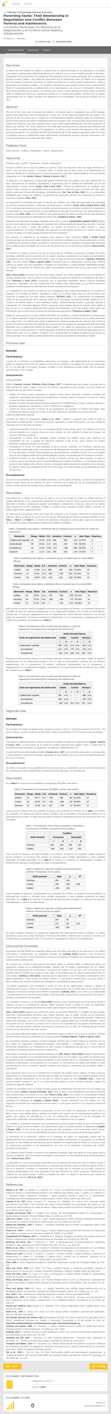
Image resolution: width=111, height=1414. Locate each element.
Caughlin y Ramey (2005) (45, 1100)
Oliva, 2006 (25, 214)
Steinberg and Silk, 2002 (17, 1338)
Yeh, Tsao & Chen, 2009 (73, 192)
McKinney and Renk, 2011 (19, 1242)
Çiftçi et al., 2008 (13, 1219)
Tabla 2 (17, 520)
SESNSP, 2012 (64, 296)
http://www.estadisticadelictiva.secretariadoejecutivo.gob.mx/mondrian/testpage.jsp (43, 1323)
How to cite (42, 41)
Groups (28, 3)
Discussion (33, 49)
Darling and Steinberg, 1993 (19, 1225)
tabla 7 (91, 811)
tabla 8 (47, 860)
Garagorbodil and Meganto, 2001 (21, 1236)
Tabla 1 (9, 520)
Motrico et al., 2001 (15, 1248)
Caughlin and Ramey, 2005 (18, 1213)
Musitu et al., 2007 (14, 1254)
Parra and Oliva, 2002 (16, 1274)
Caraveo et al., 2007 (55, 752)
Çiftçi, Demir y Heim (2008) (71, 1054)
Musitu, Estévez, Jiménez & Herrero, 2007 (46, 176)
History (46, 49)
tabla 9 (26, 899)
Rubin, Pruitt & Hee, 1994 (49, 186)
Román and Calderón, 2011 (19, 1306)
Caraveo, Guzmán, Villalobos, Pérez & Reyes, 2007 (37, 384)
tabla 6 (14, 783)
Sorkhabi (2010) (70, 954)
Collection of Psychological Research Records (29, 12)
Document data (61, 41)
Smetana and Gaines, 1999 (19, 1326)
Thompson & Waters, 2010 (85, 311)
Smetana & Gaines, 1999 (69, 217)
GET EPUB (99, 1366)
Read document (16, 49)
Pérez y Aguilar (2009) (39, 262)
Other (43, 1386)
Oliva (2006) (46, 1002)
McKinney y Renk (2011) (24, 280)
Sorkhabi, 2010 (68, 992)
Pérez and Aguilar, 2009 (17, 1288)
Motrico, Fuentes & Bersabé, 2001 (36, 1092)
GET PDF (13, 1366)
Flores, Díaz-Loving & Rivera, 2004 (89, 205)
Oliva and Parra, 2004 (17, 1268)
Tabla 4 (47, 620)
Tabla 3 (29, 520)
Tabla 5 (28, 670)
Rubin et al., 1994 (14, 1311)
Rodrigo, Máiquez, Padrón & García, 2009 (80, 1036)
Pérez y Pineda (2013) (94, 237)
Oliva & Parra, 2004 (21, 1158)
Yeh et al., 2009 (35, 1177)
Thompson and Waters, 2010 (19, 1343)
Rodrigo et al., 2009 (15, 1297)
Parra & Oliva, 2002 (59, 1094)
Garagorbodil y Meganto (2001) (83, 221)
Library (16, 3)
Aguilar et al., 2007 (15, 1190)
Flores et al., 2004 (51, 419)
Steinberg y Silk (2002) (29, 976)
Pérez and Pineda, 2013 (17, 1280)
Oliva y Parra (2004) (15, 275)
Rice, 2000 (31, 198)
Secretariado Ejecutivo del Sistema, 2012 (25, 1317)
